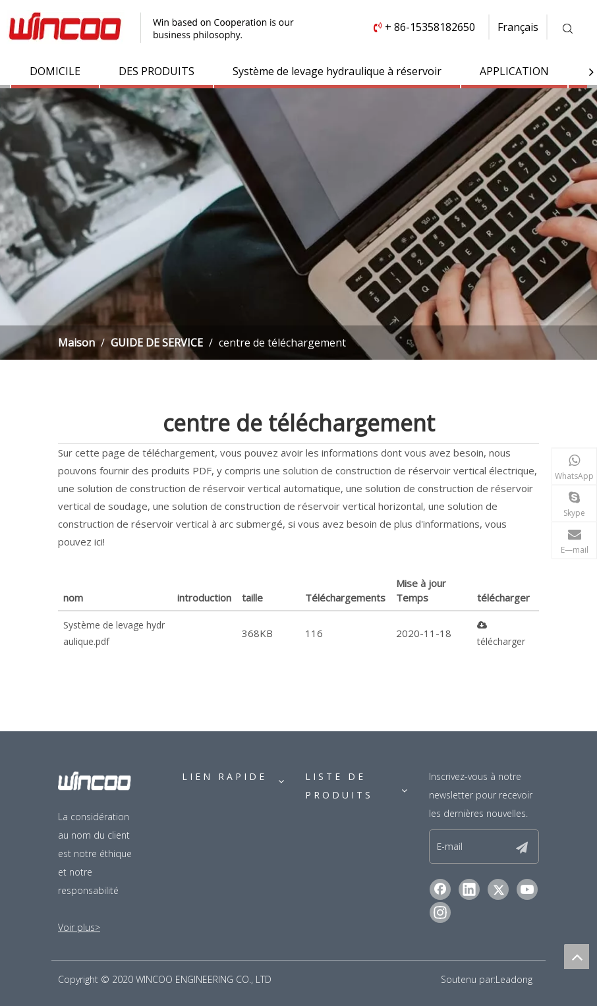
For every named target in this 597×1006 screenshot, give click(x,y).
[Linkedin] (469, 889)
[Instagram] (440, 912)
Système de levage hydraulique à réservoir (337, 71)
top (576, 956)
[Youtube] (527, 889)
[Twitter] (498, 889)
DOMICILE (55, 71)
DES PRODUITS (156, 71)
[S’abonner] (521, 846)
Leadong (514, 979)
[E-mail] (479, 846)
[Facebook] (440, 889)
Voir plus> (79, 927)
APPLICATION (514, 71)
